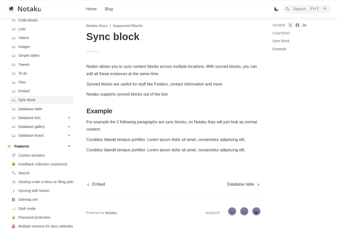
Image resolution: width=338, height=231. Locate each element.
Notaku (111, 213)
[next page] (243, 184)
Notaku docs (97, 26)
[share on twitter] (290, 25)
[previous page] (95, 184)
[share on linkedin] (304, 25)
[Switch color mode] (276, 9)
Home (91, 9)
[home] (43, 9)
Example (279, 49)
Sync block (281, 41)
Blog (109, 9)
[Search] (307, 9)
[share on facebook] (297, 25)
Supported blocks (128, 26)
